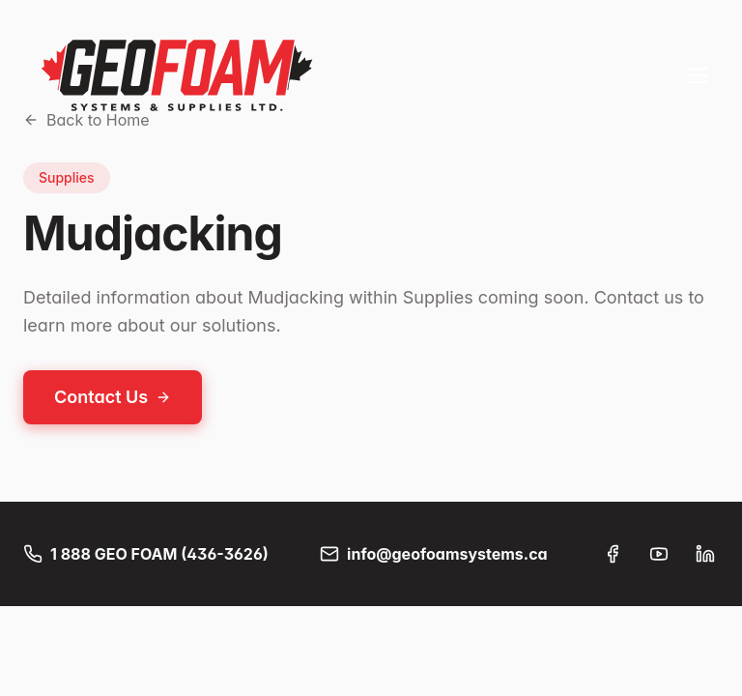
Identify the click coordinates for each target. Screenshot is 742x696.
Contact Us (112, 397)
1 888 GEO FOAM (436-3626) (146, 554)
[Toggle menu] (697, 75)
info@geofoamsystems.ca (434, 554)
